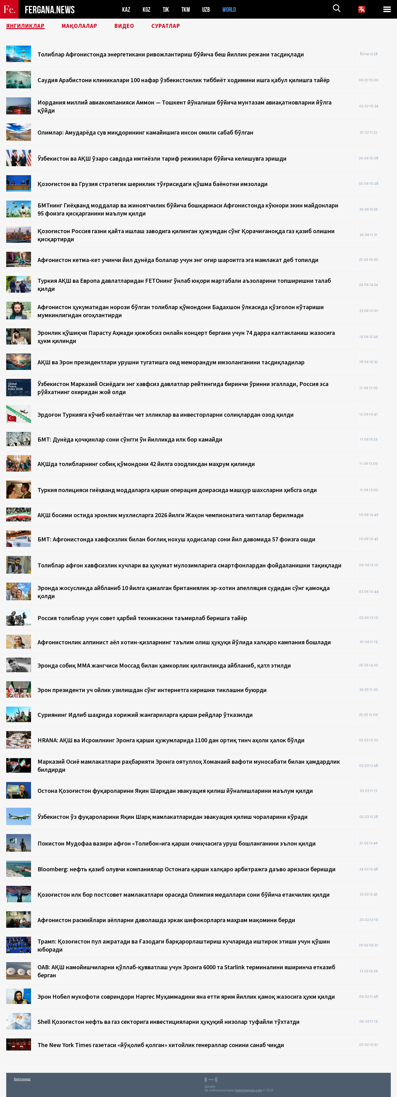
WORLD (231, 9)
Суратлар (178, 26)
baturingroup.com (248, 1090)
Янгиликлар (28, 26)
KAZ (126, 9)
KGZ (147, 9)
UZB (208, 9)
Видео (134, 26)
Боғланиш (22, 1079)
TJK (166, 9)
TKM (186, 9)
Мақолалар (86, 26)
